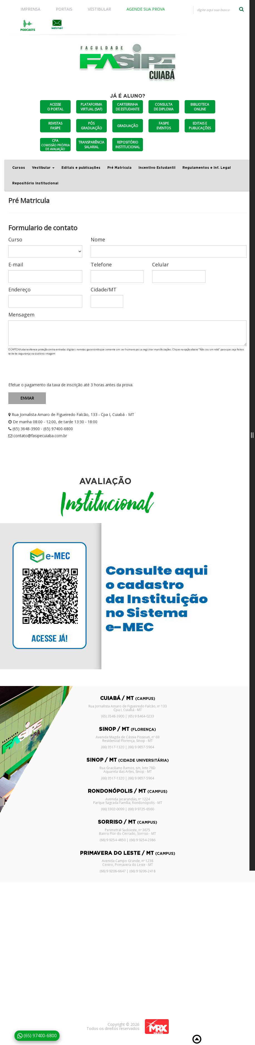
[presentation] (50, 369)
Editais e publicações (80, 167)
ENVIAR (27, 398)
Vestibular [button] (43, 167)
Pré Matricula (119, 167)
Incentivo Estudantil (156, 167)
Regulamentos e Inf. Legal (206, 167)
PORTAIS (64, 9)
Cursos (18, 167)
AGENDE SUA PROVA (146, 9)
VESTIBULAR (99, 9)
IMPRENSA (30, 9)
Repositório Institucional (35, 183)
